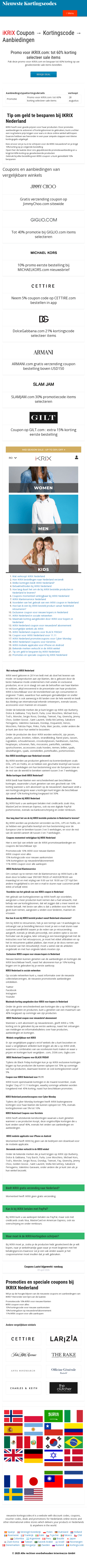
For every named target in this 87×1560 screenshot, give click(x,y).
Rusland (58, 1545)
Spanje (9, 1531)
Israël (59, 1541)
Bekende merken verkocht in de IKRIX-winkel (36, 648)
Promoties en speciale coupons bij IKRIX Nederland (39, 654)
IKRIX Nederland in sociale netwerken (32, 615)
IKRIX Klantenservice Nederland (29, 599)
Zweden (44, 1545)
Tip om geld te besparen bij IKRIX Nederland (36, 651)
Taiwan (26, 1541)
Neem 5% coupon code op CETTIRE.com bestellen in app (43, 300)
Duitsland (61, 1531)
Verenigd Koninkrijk (29, 1531)
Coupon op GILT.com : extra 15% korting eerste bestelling (43, 432)
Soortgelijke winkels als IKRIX (27, 628)
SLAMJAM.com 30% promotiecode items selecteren (43, 399)
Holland (76, 1531)
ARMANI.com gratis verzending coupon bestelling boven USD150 (43, 366)
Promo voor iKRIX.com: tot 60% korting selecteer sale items (43, 55)
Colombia (17, 1538)
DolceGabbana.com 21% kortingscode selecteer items (43, 333)
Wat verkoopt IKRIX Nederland (28, 576)
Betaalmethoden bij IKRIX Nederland (32, 586)
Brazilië (58, 1538)
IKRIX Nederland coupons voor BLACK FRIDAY (37, 632)
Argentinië (33, 1538)
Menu (70, 13)
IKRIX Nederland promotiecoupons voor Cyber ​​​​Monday (41, 638)
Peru (47, 1538)
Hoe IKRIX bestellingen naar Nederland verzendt (38, 579)
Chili (78, 1535)
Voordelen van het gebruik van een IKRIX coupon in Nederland (45, 602)
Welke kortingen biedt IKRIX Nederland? (33, 582)
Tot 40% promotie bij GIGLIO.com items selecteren (43, 234)
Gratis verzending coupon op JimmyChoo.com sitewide (43, 201)
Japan (71, 1538)
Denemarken (11, 1545)
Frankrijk (27, 1535)
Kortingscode (75, 1545)
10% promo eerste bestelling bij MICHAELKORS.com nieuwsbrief (43, 267)
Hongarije (29, 1545)
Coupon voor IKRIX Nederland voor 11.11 (34, 635)
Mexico (66, 1535)
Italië (40, 1535)
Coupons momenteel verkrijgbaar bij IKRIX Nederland (40, 595)
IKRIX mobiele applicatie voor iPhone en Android (38, 645)
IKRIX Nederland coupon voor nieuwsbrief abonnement (41, 625)
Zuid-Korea (11, 1541)
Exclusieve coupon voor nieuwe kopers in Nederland (40, 612)
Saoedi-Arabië (44, 1541)
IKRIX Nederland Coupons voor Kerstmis (34, 641)
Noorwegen (75, 1541)
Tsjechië (52, 1535)
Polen (47, 1531)
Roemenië (11, 1535)
